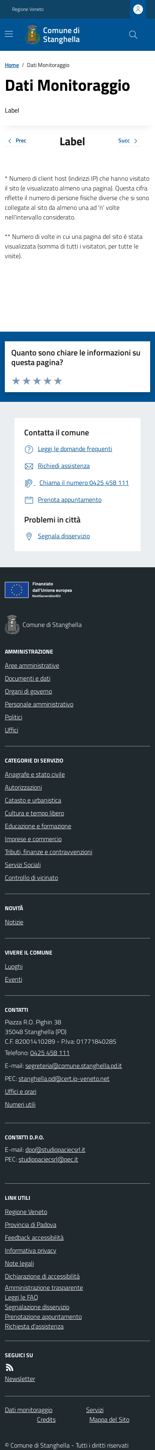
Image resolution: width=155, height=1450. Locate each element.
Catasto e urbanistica (33, 800)
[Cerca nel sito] (130, 34)
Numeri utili (20, 1104)
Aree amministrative (32, 665)
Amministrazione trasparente (44, 1287)
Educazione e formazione (38, 826)
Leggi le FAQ (21, 1297)
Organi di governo (28, 691)
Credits (46, 1419)
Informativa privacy (30, 1250)
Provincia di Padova (30, 1224)
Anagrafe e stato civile (35, 774)
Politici (13, 717)
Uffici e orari (20, 1091)
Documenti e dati (27, 678)
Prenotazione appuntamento (43, 1316)
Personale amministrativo (39, 704)
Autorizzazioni (23, 787)
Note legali (19, 1263)
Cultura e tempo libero (34, 813)
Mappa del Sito (109, 1419)
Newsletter (20, 1378)
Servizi (94, 1409)
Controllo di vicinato (31, 877)
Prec (15, 141)
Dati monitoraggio (28, 1409)
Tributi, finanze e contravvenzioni (48, 852)
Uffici (11, 730)
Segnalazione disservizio (37, 1307)
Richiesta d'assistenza (34, 1326)
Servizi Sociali (23, 864)
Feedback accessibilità (34, 1237)
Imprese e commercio (33, 839)
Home (12, 65)
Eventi (13, 979)
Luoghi (14, 966)
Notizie (14, 922)
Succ (129, 141)
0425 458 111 (50, 1052)
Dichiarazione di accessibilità (42, 1276)
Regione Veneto (27, 9)
